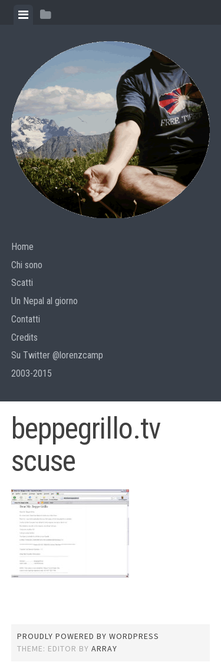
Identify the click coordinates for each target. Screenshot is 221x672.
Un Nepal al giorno (44, 301)
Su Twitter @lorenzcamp (57, 355)
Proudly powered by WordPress (88, 636)
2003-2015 (31, 373)
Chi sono (26, 265)
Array (104, 648)
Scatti (22, 282)
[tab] (23, 15)
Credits (24, 337)
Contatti (25, 319)
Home (22, 246)
